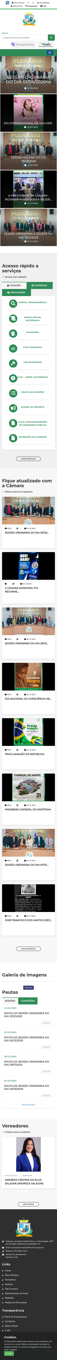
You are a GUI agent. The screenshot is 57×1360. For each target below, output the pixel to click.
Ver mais (28, 988)
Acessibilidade (43, 3)
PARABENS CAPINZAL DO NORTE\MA (28, 809)
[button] (7, 2)
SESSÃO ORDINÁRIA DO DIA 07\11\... (27, 864)
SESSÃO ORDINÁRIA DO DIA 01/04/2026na (28, 79)
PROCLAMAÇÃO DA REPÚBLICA (24, 754)
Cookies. (10, 1337)
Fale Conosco (10, 1288)
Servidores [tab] (16, 292)
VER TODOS (28, 1204)
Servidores (8, 1321)
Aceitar (9, 1353)
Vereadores (9, 1279)
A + (28, 3)
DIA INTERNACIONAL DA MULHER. (28, 123)
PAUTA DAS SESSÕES (32, 392)
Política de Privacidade (14, 1302)
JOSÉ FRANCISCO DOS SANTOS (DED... (28, 920)
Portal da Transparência (14, 1316)
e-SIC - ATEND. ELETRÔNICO (32, 377)
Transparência (23, 44)
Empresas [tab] (39, 285)
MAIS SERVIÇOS (28, 459)
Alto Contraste (18, 3)
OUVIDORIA (32, 332)
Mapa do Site (17, 6)
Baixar (46, 1023)
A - (33, 3)
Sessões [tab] (10, 1001)
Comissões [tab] (28, 1001)
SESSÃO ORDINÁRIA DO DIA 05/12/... (27, 532)
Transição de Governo (33, 437)
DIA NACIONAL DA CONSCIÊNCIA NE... (28, 698)
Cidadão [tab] (14, 285)
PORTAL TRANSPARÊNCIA (33, 302)
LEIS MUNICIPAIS (32, 362)
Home (6, 1270)
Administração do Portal (15, 1293)
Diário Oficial (10, 1325)
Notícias (7, 1284)
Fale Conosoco (32, 347)
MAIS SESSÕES (28, 1105)
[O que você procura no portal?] (51, 37)
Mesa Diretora (10, 1275)
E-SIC (6, 1330)
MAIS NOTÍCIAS (28, 949)
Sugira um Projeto (32, 407)
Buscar (28, 36)
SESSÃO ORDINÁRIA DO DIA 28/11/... (26, 643)
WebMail (8, 1297)
